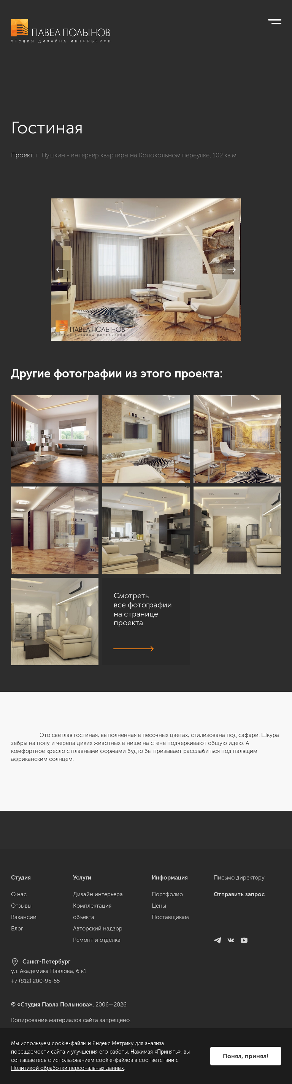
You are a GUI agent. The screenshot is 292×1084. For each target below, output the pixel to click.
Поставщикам (170, 917)
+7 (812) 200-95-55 (35, 981)
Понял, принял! (245, 1056)
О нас (19, 894)
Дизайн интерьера (98, 894)
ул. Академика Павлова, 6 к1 (48, 971)
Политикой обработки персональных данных (67, 1068)
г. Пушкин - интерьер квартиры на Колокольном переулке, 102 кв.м (136, 117)
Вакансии (23, 917)
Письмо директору (239, 877)
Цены (159, 905)
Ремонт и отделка (97, 940)
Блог (17, 928)
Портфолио (167, 894)
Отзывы (21, 905)
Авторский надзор (97, 928)
